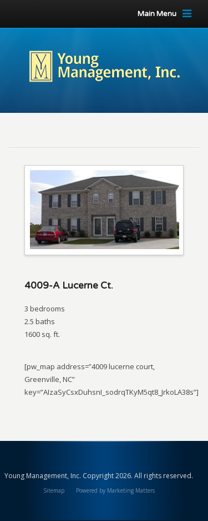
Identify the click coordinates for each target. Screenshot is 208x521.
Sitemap (53, 490)
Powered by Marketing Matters (115, 490)
